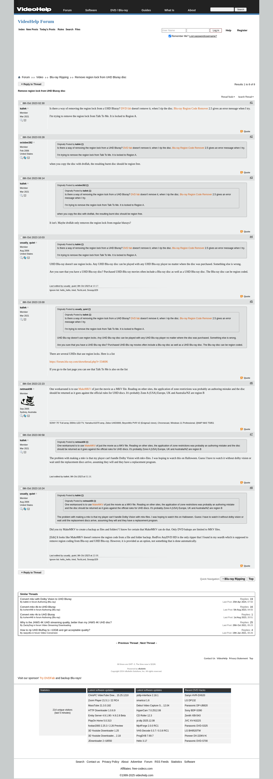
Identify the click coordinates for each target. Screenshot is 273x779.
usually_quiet (27, 242)
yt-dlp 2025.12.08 (146, 720)
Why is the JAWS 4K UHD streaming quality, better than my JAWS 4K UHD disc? (66, 622)
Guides (146, 10)
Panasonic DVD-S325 (196, 725)
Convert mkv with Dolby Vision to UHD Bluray (46, 599)
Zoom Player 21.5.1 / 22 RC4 (103, 700)
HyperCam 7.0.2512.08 (149, 710)
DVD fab (126, 108)
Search (69, 29)
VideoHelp (222, 658)
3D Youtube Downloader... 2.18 (104, 735)
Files (77, 29)
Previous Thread (128, 643)
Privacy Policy (110, 761)
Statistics (176, 761)
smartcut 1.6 (143, 700)
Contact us (93, 761)
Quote (245, 131)
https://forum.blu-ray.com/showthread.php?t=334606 (79, 361)
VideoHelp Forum (36, 21)
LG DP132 (190, 700)
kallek (23, 108)
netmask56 (26, 389)
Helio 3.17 (142, 741)
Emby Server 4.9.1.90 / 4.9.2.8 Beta (107, 715)
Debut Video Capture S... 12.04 (153, 705)
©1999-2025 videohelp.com (136, 775)
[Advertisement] (136, 57)
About (192, 10)
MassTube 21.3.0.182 (99, 705)
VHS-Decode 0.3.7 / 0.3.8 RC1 (153, 730)
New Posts (32, 29)
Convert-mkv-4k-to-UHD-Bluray (38, 606)
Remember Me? (179, 36)
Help (228, 30)
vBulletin (142, 668)
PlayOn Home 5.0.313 (99, 720)
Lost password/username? (203, 36)
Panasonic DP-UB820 (196, 705)
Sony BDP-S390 (193, 710)
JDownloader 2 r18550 (100, 741)
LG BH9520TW (193, 730)
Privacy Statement (238, 658)
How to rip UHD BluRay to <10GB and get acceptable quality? (55, 630)
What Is (169, 10)
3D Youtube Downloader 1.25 (103, 730)
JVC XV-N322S (193, 720)
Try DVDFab (47, 678)
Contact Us (209, 658)
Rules (61, 29)
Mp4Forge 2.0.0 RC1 (148, 725)
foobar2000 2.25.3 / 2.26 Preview (105, 725)
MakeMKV (85, 389)
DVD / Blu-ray (119, 10)
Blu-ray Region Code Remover (191, 108)
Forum (67, 10)
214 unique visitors (62, 709)
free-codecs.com (142, 768)
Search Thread (245, 96)
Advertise (136, 761)
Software (91, 10)
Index (21, 29)
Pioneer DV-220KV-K (196, 735)
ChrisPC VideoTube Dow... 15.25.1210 (108, 695)
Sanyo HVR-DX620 (195, 695)
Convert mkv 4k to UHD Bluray (37, 614)
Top (251, 578)
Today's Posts (47, 29)
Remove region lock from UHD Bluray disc (100, 77)
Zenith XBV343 (193, 715)
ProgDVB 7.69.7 (145, 735)
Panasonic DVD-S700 (196, 741)
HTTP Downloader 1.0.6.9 (102, 710)
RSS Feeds (162, 761)
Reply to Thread (31, 84)
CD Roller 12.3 (144, 715)
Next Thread (147, 643)
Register (242, 30)
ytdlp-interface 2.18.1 (148, 695)
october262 (26, 142)
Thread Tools (227, 96)
